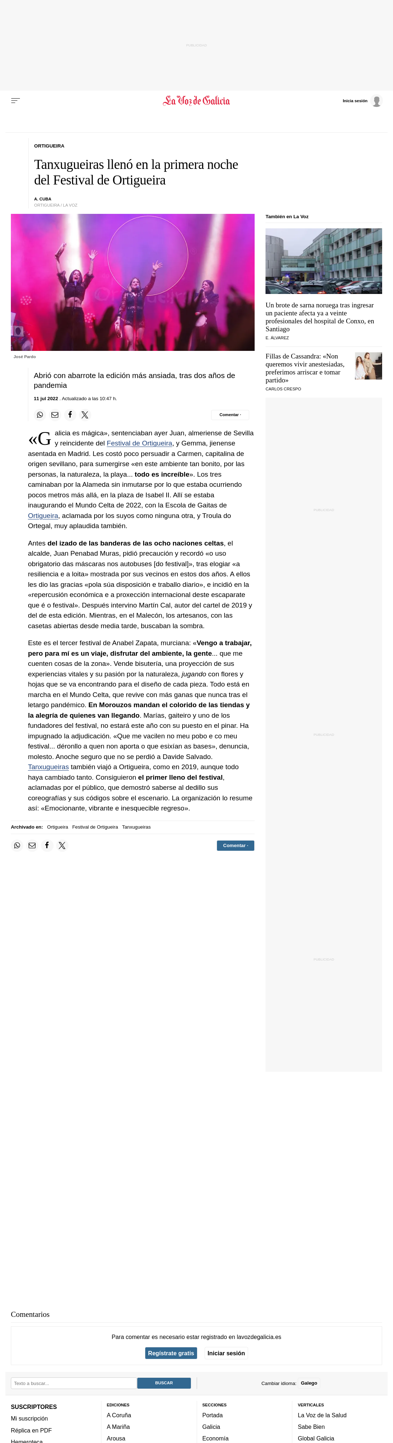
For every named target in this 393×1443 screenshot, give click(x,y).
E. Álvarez (277, 338)
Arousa (116, 1438)
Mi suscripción (29, 1418)
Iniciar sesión (226, 1353)
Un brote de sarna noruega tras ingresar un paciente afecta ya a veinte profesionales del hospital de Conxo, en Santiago (320, 317)
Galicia (211, 1426)
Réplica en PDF (31, 1430)
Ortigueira (43, 515)
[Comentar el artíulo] (230, 415)
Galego (309, 1383)
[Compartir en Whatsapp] (40, 415)
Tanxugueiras (48, 767)
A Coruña (119, 1414)
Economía (215, 1438)
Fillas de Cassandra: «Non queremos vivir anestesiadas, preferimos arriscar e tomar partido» (305, 368)
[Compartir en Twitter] (85, 415)
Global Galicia (316, 1438)
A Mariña (118, 1426)
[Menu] (15, 101)
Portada (212, 1414)
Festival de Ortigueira (139, 443)
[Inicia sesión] (362, 100)
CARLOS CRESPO (283, 389)
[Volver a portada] (197, 101)
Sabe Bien (311, 1426)
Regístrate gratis (171, 1353)
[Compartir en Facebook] (70, 415)
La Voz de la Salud (322, 1414)
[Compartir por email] (55, 415)
